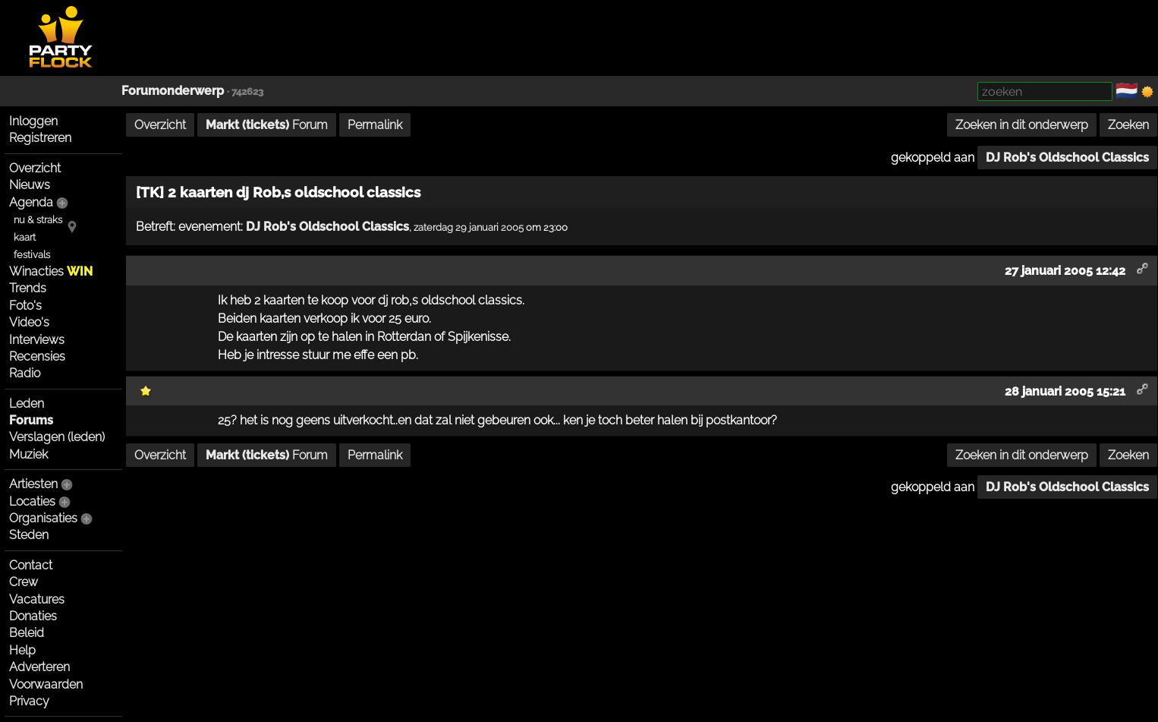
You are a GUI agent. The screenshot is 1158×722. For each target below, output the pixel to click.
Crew (23, 582)
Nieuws (29, 185)
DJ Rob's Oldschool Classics (1067, 157)
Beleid (26, 633)
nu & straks (38, 219)
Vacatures (37, 599)
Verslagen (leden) (57, 437)
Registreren (40, 138)
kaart (25, 237)
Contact (30, 565)
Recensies (37, 356)
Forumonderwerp (172, 91)
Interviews (37, 340)
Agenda (31, 202)
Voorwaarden (46, 684)
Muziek (28, 454)
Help (22, 650)
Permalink (375, 125)
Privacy (29, 701)
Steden (29, 535)
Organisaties (43, 518)
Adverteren (39, 667)
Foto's (25, 305)
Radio (24, 373)
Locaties (32, 501)
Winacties (51, 271)
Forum (267, 125)
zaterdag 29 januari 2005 (469, 227)
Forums (31, 420)
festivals (32, 254)
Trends (27, 288)
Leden (26, 403)
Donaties (33, 616)
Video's (29, 322)
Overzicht (35, 168)
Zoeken (1128, 125)
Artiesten (33, 484)
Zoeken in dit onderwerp (1021, 125)
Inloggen (33, 121)
